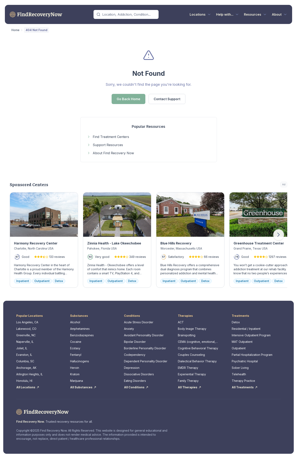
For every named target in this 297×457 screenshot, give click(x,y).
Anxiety (129, 328)
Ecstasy (75, 348)
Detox (236, 322)
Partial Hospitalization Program (252, 354)
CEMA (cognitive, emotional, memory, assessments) (196, 342)
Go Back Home (128, 99)
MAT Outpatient (242, 341)
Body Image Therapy (192, 328)
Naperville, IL (25, 341)
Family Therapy (188, 380)
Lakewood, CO (26, 328)
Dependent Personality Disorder (145, 361)
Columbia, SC (25, 361)
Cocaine (75, 341)
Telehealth (239, 374)
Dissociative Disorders (139, 374)
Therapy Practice (243, 380)
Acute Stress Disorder (138, 322)
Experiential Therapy (192, 374)
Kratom (74, 374)
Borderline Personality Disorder (145, 348)
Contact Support (167, 99)
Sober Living (240, 367)
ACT (181, 322)
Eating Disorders (135, 380)
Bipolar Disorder (135, 341)
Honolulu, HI (24, 380)
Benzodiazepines (82, 335)
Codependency (134, 354)
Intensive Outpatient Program (251, 335)
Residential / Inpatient (246, 328)
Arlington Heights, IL (29, 374)
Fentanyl (75, 354)
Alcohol (75, 322)
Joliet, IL (21, 348)
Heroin (74, 367)
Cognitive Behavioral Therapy (198, 348)
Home (15, 30)
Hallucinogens (79, 361)
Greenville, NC (26, 335)
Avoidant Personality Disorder (144, 335)
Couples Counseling (191, 354)
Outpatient (239, 348)
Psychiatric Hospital (245, 361)
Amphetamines (80, 328)
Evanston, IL (24, 354)
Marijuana (76, 380)
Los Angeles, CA (27, 322)
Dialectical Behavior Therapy (197, 361)
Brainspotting (186, 335)
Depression (131, 367)
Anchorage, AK (26, 367)
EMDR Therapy (188, 367)
